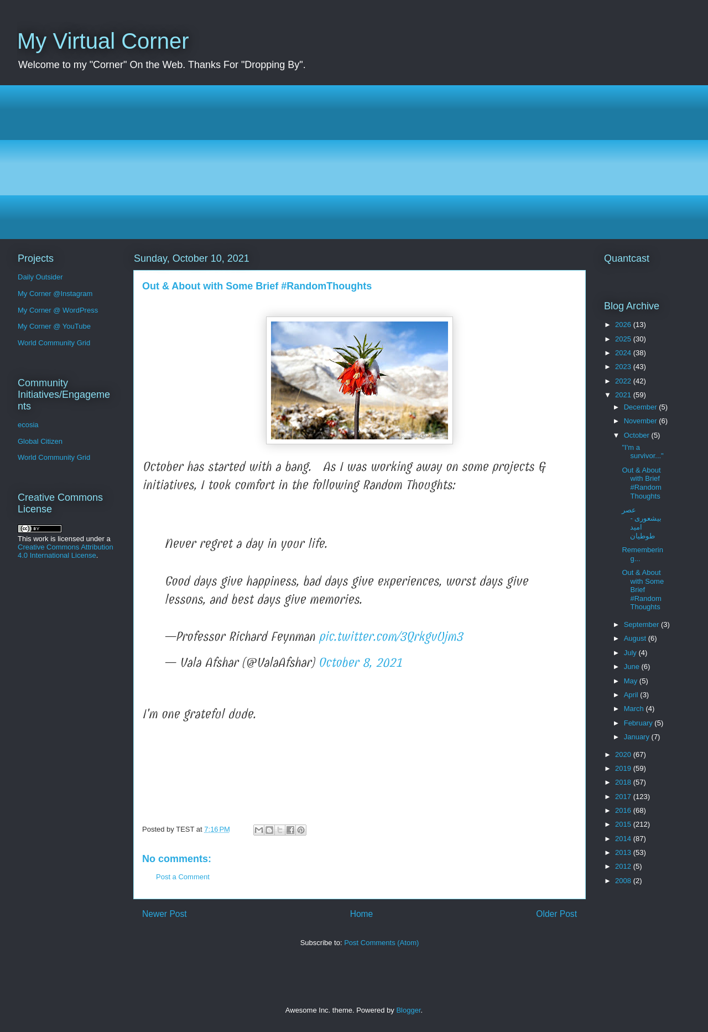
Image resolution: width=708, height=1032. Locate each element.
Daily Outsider (40, 277)
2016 (624, 810)
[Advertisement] (349, 162)
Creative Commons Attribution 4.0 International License (65, 551)
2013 (624, 852)
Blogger (408, 1010)
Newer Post (164, 914)
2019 (624, 768)
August (636, 638)
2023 (624, 366)
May (631, 681)
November (641, 421)
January (638, 737)
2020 (624, 754)
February (639, 723)
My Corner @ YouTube (54, 326)
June (633, 666)
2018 (624, 782)
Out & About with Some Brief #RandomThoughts (643, 589)
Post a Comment (183, 877)
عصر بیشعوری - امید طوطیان (642, 523)
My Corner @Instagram (55, 293)
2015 (624, 824)
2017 (624, 796)
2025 (624, 339)
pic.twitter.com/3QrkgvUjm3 (390, 636)
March (635, 708)
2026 (624, 324)
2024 (624, 353)
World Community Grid (54, 343)
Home (361, 914)
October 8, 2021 (360, 662)
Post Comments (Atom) (381, 942)
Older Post (556, 914)
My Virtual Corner (103, 41)
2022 (624, 381)
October (638, 435)
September (642, 624)
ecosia (28, 425)
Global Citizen (40, 441)
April (632, 695)
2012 (624, 866)
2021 (624, 395)
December (641, 407)
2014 (624, 838)
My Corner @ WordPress (58, 310)
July (631, 653)
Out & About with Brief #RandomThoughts (641, 483)
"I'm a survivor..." (642, 451)
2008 (624, 881)
